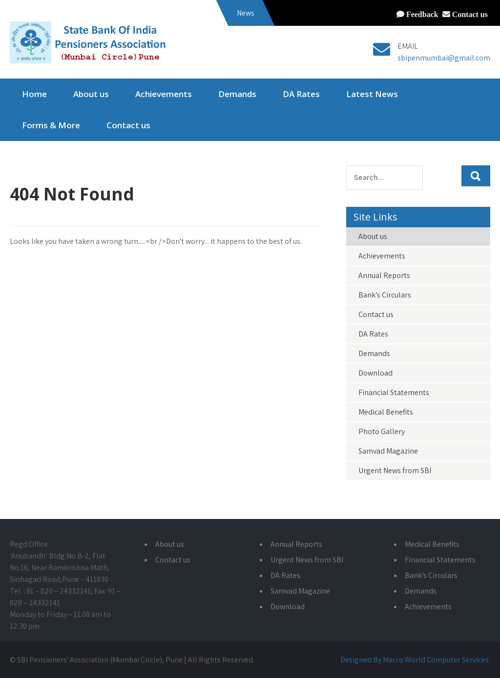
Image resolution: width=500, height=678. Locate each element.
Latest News (372, 94)
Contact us (469, 14)
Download (375, 373)
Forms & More (51, 125)
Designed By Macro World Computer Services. (415, 660)
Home (34, 94)
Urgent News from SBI (394, 470)
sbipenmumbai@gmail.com (443, 58)
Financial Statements (393, 392)
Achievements (163, 94)
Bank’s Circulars (384, 295)
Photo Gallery (381, 431)
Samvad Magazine (388, 451)
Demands (237, 94)
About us (91, 94)
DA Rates (301, 94)
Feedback (421, 14)
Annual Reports (384, 275)
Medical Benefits (385, 412)
